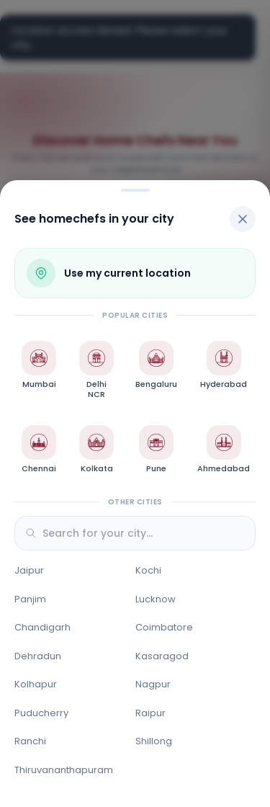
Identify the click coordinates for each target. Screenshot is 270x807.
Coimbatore (164, 627)
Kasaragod (162, 656)
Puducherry (41, 713)
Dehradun (37, 656)
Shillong (153, 741)
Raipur (150, 713)
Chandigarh (42, 627)
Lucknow (155, 599)
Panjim (30, 599)
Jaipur (29, 570)
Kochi (148, 570)
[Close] (243, 219)
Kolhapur (35, 684)
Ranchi (30, 741)
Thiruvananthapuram (63, 770)
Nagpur (153, 684)
